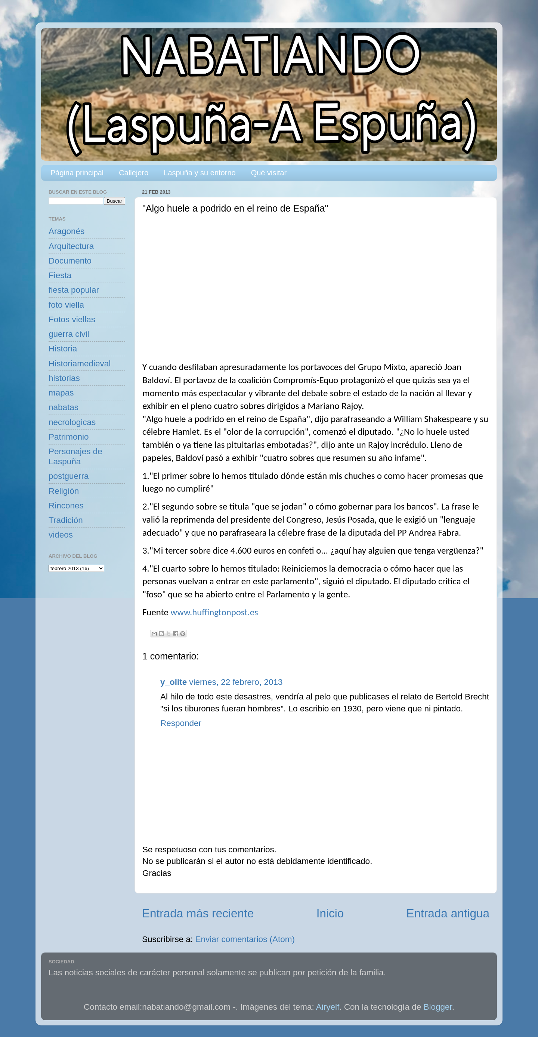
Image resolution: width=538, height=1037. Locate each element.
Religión (64, 491)
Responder (180, 723)
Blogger (438, 1007)
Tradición (66, 520)
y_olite (173, 682)
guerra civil (69, 334)
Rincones (66, 505)
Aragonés (66, 231)
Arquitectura (71, 246)
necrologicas (72, 422)
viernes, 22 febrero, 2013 (235, 682)
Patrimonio (69, 436)
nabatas (63, 407)
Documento (70, 260)
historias (64, 378)
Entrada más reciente (198, 913)
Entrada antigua (447, 913)
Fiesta (60, 275)
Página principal (76, 173)
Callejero (133, 173)
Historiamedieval (80, 363)
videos (61, 534)
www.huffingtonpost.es (214, 612)
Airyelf (328, 1007)
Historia (63, 348)
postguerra (69, 476)
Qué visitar (269, 173)
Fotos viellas (72, 319)
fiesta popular (74, 290)
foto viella (66, 305)
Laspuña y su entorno (199, 173)
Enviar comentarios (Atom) (245, 939)
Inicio (330, 913)
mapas (61, 392)
